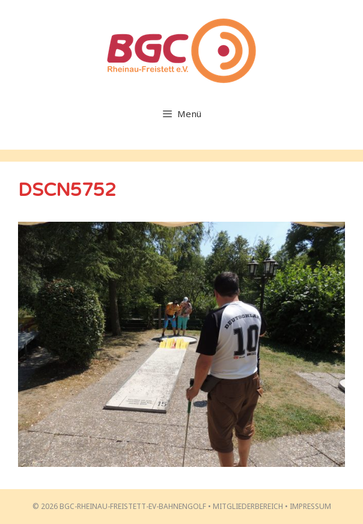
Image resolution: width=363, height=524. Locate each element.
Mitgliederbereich (248, 506)
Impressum (310, 506)
